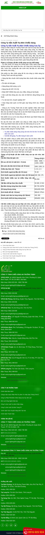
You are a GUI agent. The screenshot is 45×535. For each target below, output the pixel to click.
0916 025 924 (36, 532)
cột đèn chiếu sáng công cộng (16, 231)
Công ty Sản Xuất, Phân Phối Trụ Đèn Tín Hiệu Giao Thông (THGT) (19, 247)
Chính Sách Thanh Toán (8, 258)
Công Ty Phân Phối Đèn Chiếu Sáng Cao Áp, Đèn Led (16, 249)
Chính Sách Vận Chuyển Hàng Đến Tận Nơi (13, 256)
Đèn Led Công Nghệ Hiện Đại (9, 251)
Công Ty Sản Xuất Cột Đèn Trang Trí (11, 253)
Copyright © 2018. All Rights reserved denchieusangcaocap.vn (22, 533)
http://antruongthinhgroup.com (16, 447)
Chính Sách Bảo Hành (7, 245)
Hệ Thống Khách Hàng (11, 36)
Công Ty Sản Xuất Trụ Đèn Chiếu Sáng (14, 233)
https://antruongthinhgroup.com (17, 380)
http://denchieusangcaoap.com (16, 377)
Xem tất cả (17, 242)
